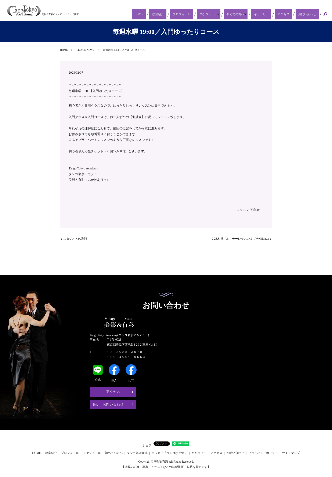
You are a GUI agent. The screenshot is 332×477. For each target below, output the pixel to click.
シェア (146, 445)
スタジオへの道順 (75, 238)
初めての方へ (244, 14)
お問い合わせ (309, 14)
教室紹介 (173, 14)
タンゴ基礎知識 (137, 453)
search (325, 14)
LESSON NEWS (85, 49)
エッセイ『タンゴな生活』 (169, 453)
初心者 (255, 210)
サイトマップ (291, 453)
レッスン (243, 210)
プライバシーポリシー (263, 453)
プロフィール (193, 14)
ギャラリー (270, 14)
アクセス (288, 14)
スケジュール (216, 14)
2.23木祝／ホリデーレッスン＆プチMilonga (240, 238)
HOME (158, 14)
